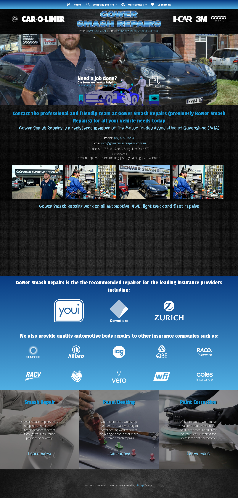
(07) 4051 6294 (97, 30)
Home (74, 4)
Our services (132, 4)
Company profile (100, 4)
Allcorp (140, 485)
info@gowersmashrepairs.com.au (138, 30)
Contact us (161, 4)
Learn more (39, 454)
